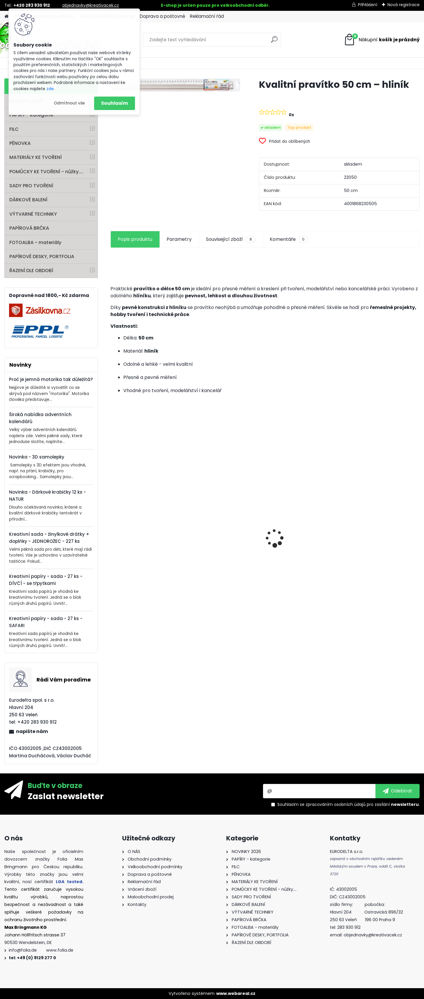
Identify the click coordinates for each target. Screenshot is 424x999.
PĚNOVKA (20, 143)
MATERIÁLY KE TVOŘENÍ (35, 157)
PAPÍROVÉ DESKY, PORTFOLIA (41, 256)
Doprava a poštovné (162, 16)
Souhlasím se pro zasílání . (348, 804)
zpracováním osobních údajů (336, 804)
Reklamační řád (207, 16)
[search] (274, 41)
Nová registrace (403, 5)
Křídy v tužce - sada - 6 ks (223, 549)
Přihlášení (367, 5)
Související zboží (230, 239)
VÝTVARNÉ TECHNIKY (33, 214)
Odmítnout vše (69, 103)
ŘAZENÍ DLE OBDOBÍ (31, 270)
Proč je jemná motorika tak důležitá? (51, 379)
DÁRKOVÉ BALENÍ (28, 199)
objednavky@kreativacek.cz (90, 5)
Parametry (179, 239)
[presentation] (114, 528)
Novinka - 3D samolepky (36, 457)
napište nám (32, 731)
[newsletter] (397, 791)
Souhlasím (114, 103)
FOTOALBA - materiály (35, 242)
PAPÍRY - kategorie (31, 114)
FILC (14, 129)
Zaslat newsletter (66, 795)
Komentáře (289, 239)
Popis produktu (135, 239)
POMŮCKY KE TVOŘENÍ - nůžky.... (46, 171)
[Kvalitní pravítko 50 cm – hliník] (175, 85)
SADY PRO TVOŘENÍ (31, 185)
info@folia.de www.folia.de (41, 950)
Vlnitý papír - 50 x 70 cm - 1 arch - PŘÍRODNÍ (146, 522)
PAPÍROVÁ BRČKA (29, 228)
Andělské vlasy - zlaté (296, 562)
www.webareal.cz (235, 993)
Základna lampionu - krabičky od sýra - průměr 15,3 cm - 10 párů (379, 527)
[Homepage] (6, 16)
